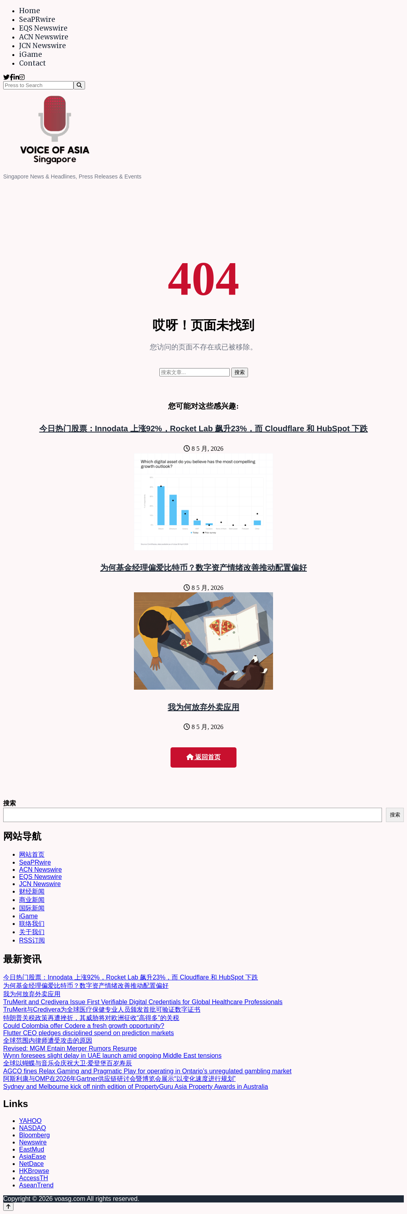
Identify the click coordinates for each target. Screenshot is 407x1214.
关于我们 (32, 932)
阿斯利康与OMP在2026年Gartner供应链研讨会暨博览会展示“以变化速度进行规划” (119, 1078)
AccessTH (33, 1178)
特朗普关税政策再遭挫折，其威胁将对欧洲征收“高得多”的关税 (91, 1017)
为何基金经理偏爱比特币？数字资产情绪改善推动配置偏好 (203, 567)
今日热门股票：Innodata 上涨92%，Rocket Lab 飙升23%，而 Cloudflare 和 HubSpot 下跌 (203, 428)
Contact (32, 63)
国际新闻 (32, 908)
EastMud (31, 1149)
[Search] (79, 85)
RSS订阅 (32, 940)
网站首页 (32, 854)
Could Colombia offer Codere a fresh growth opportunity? (83, 1025)
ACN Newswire (43, 37)
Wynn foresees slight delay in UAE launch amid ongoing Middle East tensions (112, 1055)
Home (29, 10)
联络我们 (32, 923)
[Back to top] (8, 1206)
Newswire (33, 1142)
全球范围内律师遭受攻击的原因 (47, 1040)
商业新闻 (32, 899)
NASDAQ (32, 1128)
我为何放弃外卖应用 (203, 707)
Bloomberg (34, 1135)
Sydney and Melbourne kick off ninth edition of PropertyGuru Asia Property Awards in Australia (135, 1086)
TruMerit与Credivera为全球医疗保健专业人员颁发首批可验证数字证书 (101, 1009)
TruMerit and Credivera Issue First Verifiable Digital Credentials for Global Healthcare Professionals (143, 1002)
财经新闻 (32, 891)
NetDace (31, 1163)
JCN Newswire (42, 45)
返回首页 (203, 757)
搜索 (9, 803)
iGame (30, 54)
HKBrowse (34, 1170)
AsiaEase (32, 1156)
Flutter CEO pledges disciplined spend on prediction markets (88, 1033)
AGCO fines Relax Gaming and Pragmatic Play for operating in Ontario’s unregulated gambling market (147, 1071)
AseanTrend (36, 1185)
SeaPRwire (37, 19)
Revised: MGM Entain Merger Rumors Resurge (70, 1048)
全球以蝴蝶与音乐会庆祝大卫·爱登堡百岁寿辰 (67, 1063)
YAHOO (30, 1120)
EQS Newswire (43, 28)
